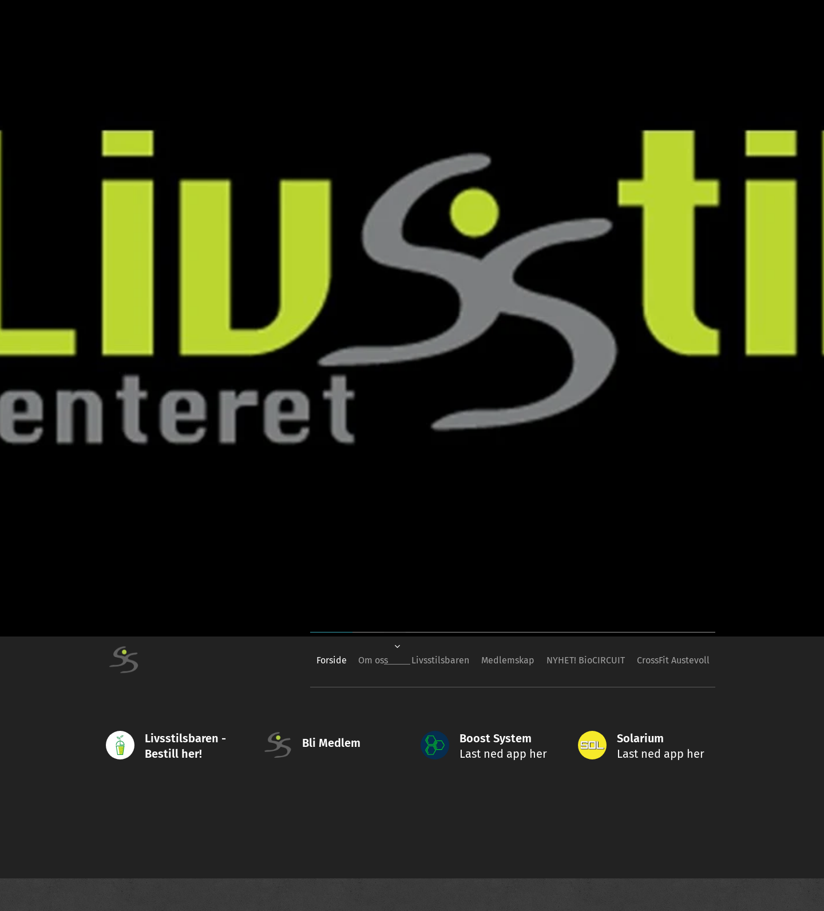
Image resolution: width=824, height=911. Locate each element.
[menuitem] (287, 659)
